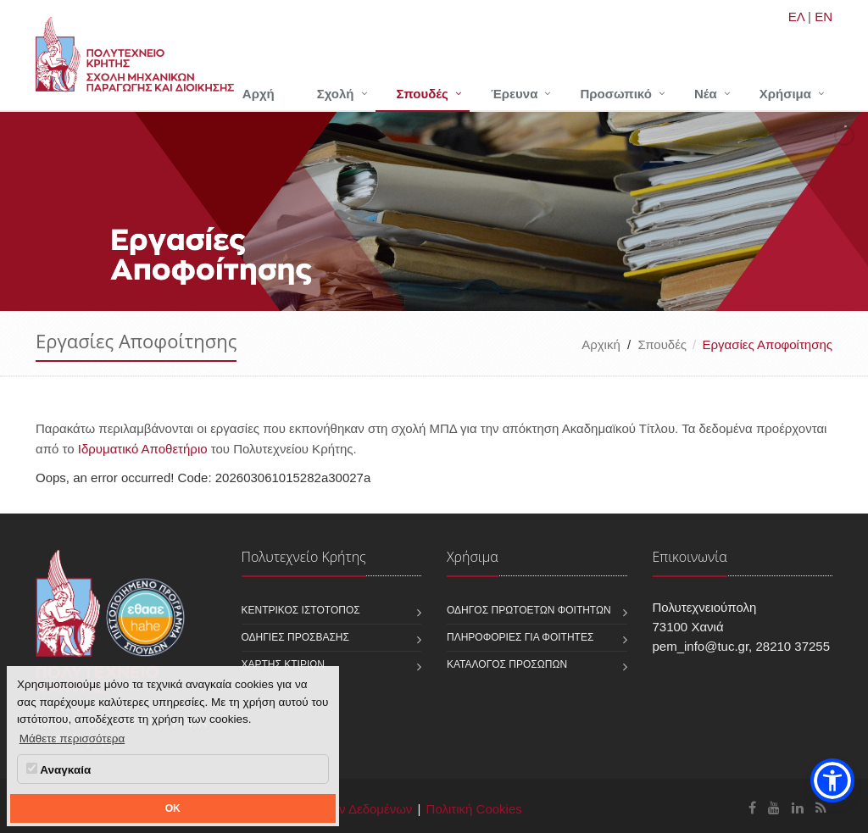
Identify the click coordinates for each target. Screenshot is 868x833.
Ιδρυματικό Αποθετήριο (143, 448)
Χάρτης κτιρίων (283, 664)
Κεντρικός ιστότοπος (301, 610)
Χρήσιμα (785, 93)
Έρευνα (514, 93)
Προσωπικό (615, 93)
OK (173, 808)
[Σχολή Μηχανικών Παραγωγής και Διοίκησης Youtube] (774, 808)
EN (823, 16)
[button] (832, 780)
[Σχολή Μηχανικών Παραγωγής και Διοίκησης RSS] (820, 808)
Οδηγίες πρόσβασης (295, 637)
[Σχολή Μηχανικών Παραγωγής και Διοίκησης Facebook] (752, 808)
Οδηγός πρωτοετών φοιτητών (529, 610)
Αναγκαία (58, 769)
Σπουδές (422, 93)
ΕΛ (796, 16)
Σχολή (335, 93)
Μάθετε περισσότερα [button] (72, 738)
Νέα (705, 93)
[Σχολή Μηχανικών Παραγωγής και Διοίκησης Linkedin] (798, 808)
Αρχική (600, 344)
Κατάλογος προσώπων (507, 664)
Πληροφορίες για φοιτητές (520, 637)
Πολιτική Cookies (474, 809)
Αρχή (258, 93)
